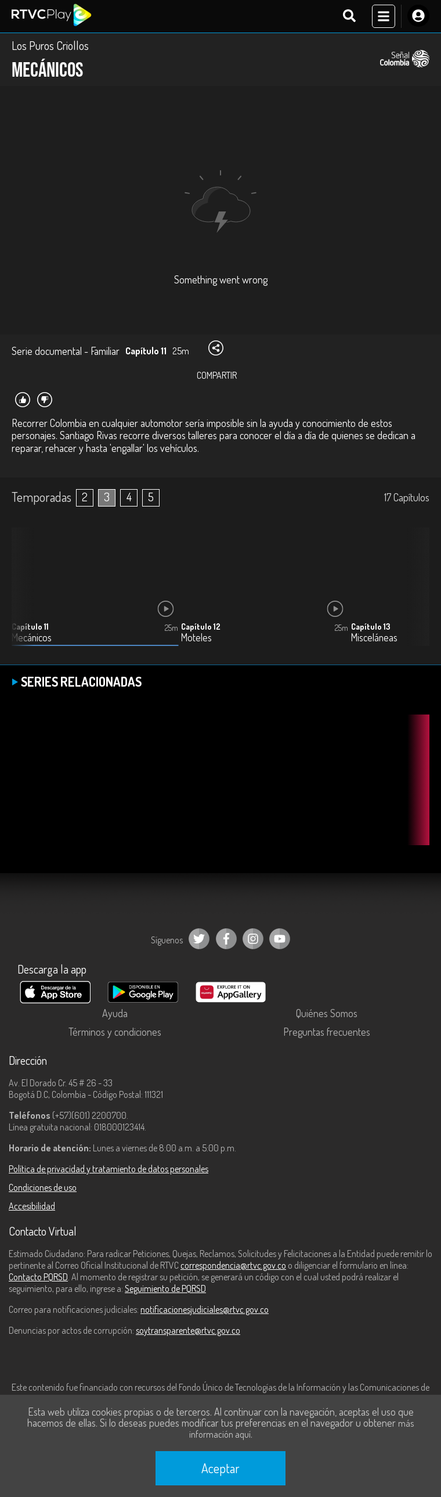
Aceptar (220, 1468)
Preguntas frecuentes (326, 1031)
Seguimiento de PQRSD (165, 1288)
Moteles (196, 637)
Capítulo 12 (200, 626)
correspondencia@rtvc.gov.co (233, 1265)
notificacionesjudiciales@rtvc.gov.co (204, 1309)
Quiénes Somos (326, 1013)
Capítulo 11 (30, 626)
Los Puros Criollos (50, 45)
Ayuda (115, 1013)
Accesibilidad (32, 1206)
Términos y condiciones (114, 1031)
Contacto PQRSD (38, 1277)
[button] (415, 595)
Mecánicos (32, 637)
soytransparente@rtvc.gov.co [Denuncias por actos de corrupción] (188, 1330)
